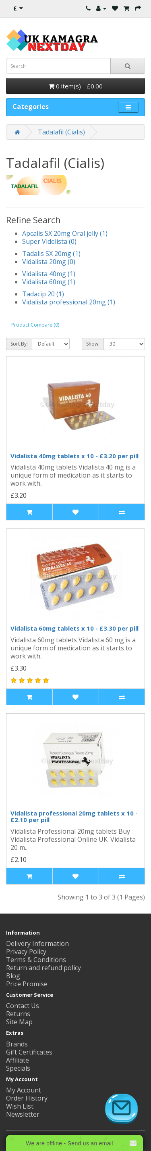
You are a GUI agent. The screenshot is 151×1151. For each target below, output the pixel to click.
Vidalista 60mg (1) (48, 281)
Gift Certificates (29, 1052)
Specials (18, 1068)
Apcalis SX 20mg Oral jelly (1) (65, 233)
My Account (23, 1090)
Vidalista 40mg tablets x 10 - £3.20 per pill (74, 456)
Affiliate (17, 1060)
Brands (17, 1044)
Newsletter (22, 1114)
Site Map (19, 1021)
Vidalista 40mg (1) (48, 273)
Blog (13, 975)
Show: (92, 343)
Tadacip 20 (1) (43, 293)
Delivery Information (37, 943)
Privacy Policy (26, 951)
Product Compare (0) (35, 324)
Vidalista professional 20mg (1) (68, 302)
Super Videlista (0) (49, 241)
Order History (27, 1098)
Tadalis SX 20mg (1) (51, 253)
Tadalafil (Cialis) (61, 132)
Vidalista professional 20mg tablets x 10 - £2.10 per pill (74, 816)
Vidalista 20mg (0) (48, 261)
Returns (18, 1013)
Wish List (19, 1106)
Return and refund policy (43, 967)
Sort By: (19, 343)
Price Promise (27, 983)
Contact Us (22, 1005)
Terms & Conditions (36, 959)
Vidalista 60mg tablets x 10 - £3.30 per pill (74, 628)
